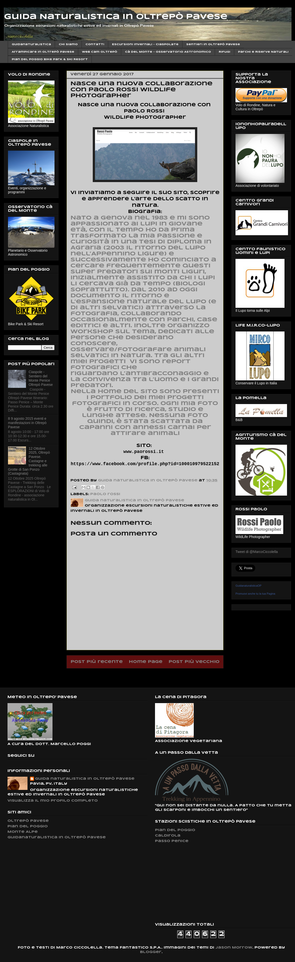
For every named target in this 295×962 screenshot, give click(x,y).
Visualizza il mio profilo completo (53, 800)
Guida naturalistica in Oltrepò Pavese (84, 778)
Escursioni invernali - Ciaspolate (145, 44)
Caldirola (167, 835)
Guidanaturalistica (31, 44)
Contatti (95, 44)
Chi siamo (68, 44)
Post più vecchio (194, 662)
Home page (145, 662)
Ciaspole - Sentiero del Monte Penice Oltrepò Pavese (41, 378)
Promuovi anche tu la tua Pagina (255, 593)
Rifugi (224, 52)
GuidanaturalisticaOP (249, 585)
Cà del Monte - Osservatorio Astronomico (168, 52)
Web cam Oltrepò (99, 52)
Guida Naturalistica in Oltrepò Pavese (116, 16)
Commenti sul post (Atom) (158, 674)
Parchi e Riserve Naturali (263, 52)
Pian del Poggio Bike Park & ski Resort (50, 59)
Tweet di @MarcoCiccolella (257, 552)
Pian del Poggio (28, 826)
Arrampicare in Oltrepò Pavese (43, 52)
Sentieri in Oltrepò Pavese (213, 44)
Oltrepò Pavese (28, 821)
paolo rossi (105, 494)
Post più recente (96, 662)
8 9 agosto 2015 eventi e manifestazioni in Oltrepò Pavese (27, 423)
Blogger (151, 952)
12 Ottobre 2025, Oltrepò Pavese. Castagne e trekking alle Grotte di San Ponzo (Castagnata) (29, 461)
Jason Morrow (234, 947)
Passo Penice (171, 841)
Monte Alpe (23, 832)
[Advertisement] (192, 883)
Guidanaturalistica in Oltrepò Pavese (57, 837)
